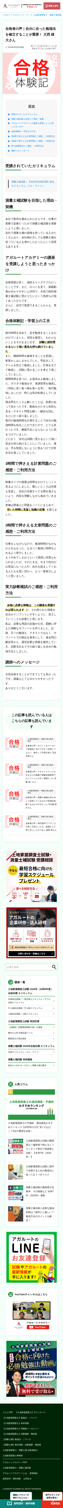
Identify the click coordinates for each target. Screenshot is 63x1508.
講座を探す (54, 6)
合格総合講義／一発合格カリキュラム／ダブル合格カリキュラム (29, 1001)
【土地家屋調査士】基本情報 (16, 1423)
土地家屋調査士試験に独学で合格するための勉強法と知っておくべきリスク (40, 1170)
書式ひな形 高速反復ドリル (20, 1033)
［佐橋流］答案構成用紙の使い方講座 (25, 1027)
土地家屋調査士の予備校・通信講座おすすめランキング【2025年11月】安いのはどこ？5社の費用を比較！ (30, 1127)
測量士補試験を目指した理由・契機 (27, 119)
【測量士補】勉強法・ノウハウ (17, 1439)
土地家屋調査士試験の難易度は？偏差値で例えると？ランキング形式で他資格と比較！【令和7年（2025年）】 (40, 1148)
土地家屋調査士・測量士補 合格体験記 (20, 1450)
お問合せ (28, 1478)
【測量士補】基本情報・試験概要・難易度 (22, 1445)
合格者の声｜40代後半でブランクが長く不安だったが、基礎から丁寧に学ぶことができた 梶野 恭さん (41, 826)
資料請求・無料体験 (12, 1478)
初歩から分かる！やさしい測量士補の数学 (27, 1065)
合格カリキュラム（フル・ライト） (24, 1052)
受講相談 (34, 1473)
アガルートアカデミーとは (15, 1473)
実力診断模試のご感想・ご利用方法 (27, 146)
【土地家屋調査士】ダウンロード (30, 1412)
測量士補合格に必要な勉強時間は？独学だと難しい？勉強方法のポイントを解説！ (40, 1214)
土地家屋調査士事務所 (13, 1455)
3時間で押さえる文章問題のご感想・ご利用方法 (33, 141)
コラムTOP (8, 1412)
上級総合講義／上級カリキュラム (23, 1014)
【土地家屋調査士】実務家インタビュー (21, 1428)
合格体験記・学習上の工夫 (23, 131)
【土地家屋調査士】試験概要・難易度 (20, 1434)
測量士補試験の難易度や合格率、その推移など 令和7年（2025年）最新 (40, 1191)
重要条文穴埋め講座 (17, 1038)
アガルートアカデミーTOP (15, 1462)
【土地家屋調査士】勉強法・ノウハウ (20, 1418)
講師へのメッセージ (20, 151)
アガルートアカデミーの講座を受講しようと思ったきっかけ (32, 125)
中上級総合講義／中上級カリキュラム (25, 1008)
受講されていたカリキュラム (24, 114)
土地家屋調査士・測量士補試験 (17, 1468)
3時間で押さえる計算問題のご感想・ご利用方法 (33, 136)
